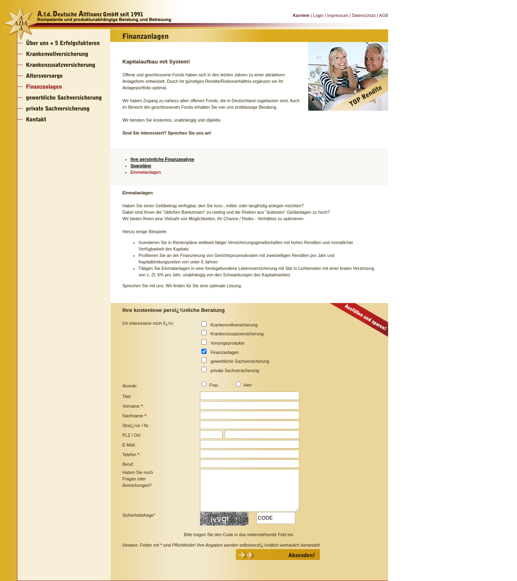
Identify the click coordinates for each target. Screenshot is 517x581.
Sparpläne (140, 165)
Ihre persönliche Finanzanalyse (162, 159)
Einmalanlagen (145, 172)
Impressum (338, 15)
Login (318, 15)
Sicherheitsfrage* (138, 515)
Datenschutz (364, 15)
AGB (383, 15)
